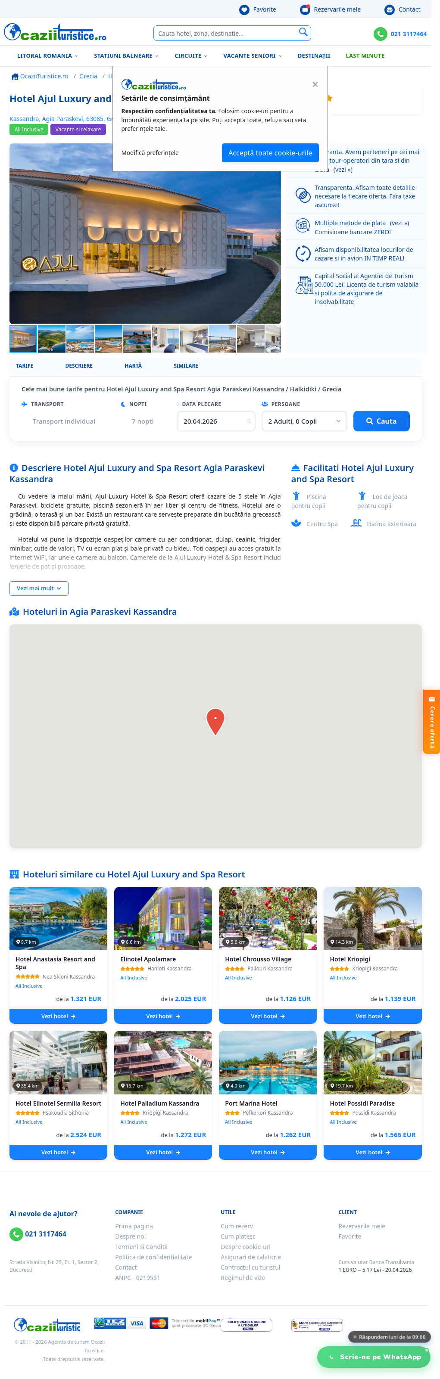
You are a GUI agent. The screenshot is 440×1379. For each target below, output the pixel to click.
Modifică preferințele (150, 153)
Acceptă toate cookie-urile (270, 153)
